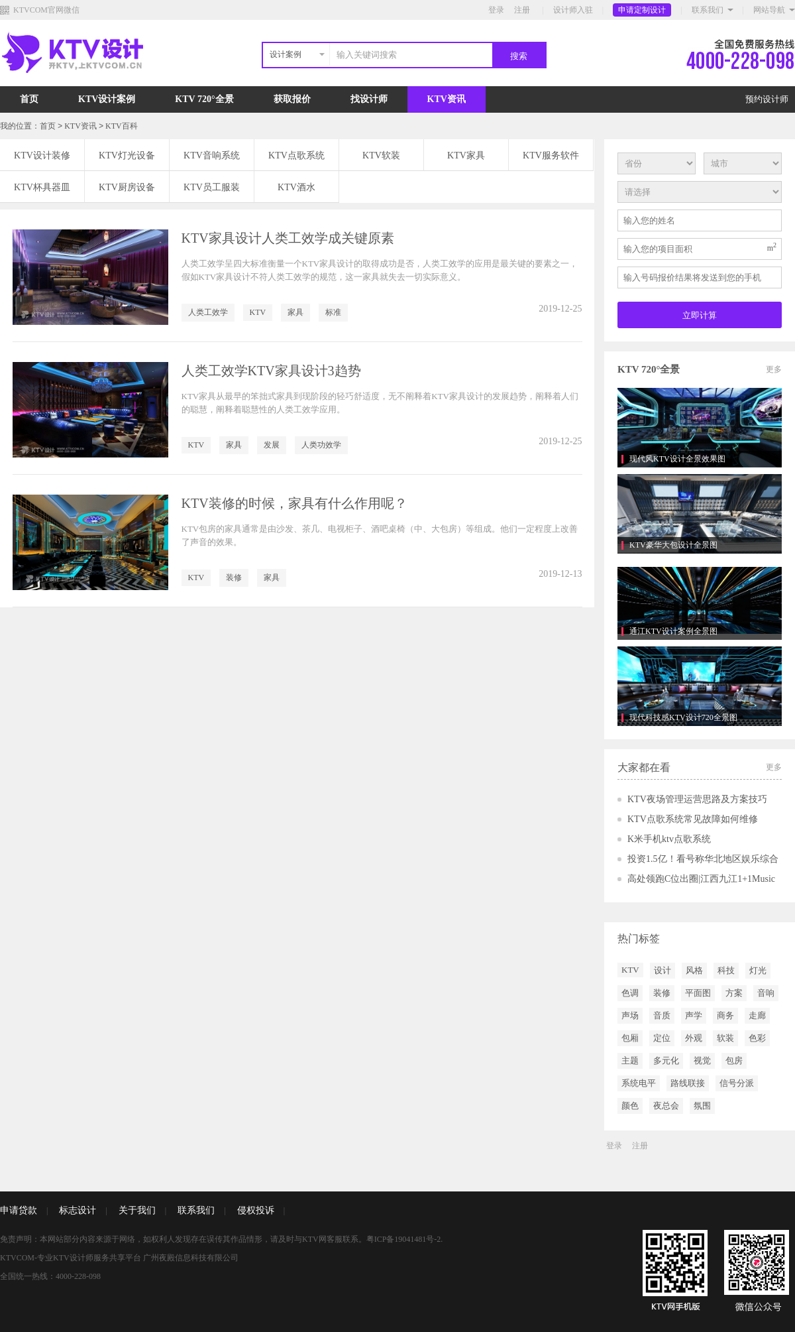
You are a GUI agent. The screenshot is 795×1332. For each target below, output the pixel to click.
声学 (693, 1015)
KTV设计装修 (42, 155)
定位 (661, 1038)
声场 (630, 1015)
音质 (661, 1015)
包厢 (630, 1038)
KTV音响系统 (212, 155)
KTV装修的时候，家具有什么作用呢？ (294, 503)
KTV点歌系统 (296, 155)
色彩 (757, 1038)
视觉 (702, 1060)
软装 (725, 1038)
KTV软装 (381, 155)
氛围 (702, 1106)
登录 (496, 10)
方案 (734, 993)
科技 (726, 970)
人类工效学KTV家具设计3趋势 (271, 370)
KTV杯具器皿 (42, 187)
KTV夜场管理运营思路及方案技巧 (697, 799)
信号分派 (736, 1083)
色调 (630, 993)
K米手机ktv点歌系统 (669, 839)
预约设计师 (766, 99)
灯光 (758, 970)
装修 (234, 577)
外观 (693, 1038)
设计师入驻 (573, 10)
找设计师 (369, 99)
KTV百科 (121, 126)
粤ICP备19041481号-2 (403, 1239)
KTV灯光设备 (127, 155)
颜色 (630, 1106)
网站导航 (769, 10)
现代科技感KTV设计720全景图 (683, 717)
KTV (258, 312)
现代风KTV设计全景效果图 (677, 458)
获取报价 (292, 99)
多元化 (666, 1060)
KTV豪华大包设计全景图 (673, 545)
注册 (522, 10)
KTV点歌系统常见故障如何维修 (692, 819)
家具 (295, 312)
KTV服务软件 (551, 155)
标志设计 (77, 1210)
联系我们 (707, 10)
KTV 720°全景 (204, 99)
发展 (272, 445)
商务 (725, 1015)
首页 (29, 99)
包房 (734, 1060)
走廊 (757, 1015)
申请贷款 (18, 1210)
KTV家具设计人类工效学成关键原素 (288, 238)
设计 (662, 970)
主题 (630, 1060)
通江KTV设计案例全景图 (673, 631)
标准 (333, 312)
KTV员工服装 (212, 187)
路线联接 (687, 1083)
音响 (765, 993)
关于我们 (137, 1210)
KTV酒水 (296, 187)
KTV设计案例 (106, 99)
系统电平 (638, 1083)
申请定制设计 (642, 10)
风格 (694, 970)
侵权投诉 (255, 1210)
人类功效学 (321, 445)
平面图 (698, 993)
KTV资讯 (446, 99)
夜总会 (666, 1106)
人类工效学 (208, 312)
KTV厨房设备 (127, 187)
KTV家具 (466, 155)
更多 (774, 369)
